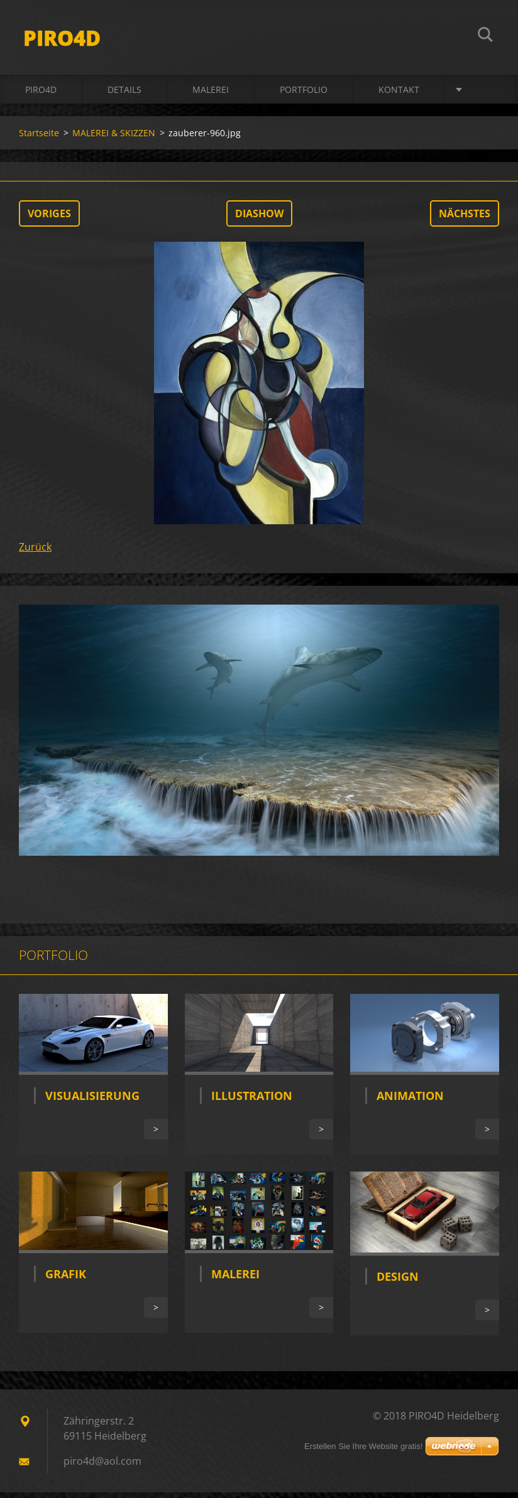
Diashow (259, 219)
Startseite (39, 138)
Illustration (251, 1101)
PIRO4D (41, 95)
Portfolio (304, 95)
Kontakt (398, 95)
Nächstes (464, 219)
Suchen (485, 36)
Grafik (65, 1279)
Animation (410, 1101)
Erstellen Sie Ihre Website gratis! (363, 1452)
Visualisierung (92, 1101)
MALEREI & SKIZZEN (113, 138)
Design (398, 1282)
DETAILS (124, 95)
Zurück (35, 552)
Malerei (235, 1279)
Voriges (49, 219)
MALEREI (210, 95)
